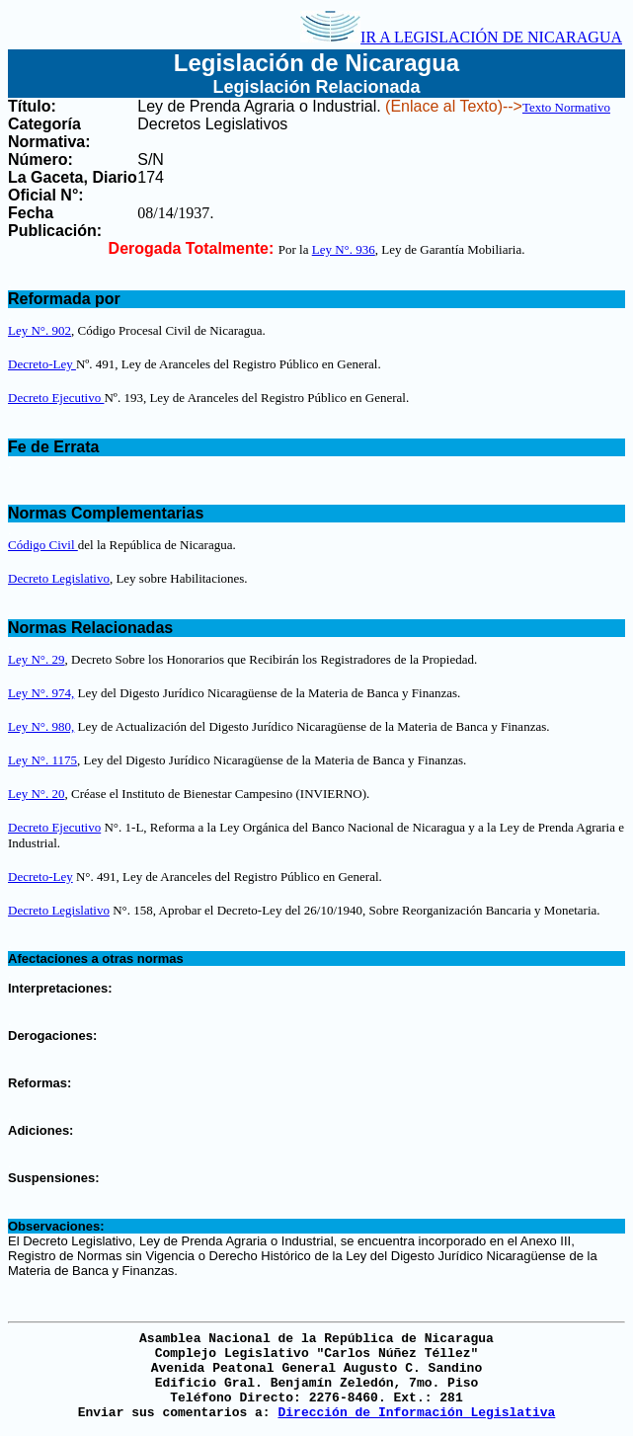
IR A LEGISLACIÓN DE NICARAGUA (461, 37)
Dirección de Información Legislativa (416, 1412)
